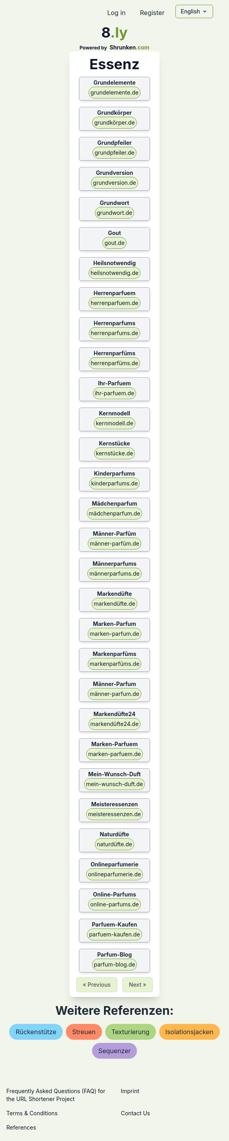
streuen (84, 1032)
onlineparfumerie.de (114, 874)
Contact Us (135, 1113)
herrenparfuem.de (114, 302)
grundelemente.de (114, 92)
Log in (116, 13)
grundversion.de (114, 182)
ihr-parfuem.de (115, 393)
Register (152, 13)
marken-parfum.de (114, 633)
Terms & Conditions (32, 1113)
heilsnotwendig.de (114, 272)
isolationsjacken (189, 1032)
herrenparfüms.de (114, 363)
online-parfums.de (114, 904)
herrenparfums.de (114, 333)
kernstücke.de (114, 453)
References (21, 1127)
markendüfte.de (114, 603)
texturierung (131, 1032)
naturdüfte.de (114, 844)
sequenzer (114, 1051)
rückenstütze (35, 1032)
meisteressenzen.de (114, 814)
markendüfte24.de (114, 723)
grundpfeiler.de (114, 152)
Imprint (130, 1091)
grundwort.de (114, 212)
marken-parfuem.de (114, 754)
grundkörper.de (114, 122)
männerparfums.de (114, 573)
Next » (137, 984)
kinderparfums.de (114, 483)
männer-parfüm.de (114, 543)
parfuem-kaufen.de (114, 934)
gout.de (114, 242)
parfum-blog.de (114, 964)
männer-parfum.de (114, 693)
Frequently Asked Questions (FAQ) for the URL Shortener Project (55, 1095)
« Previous (97, 984)
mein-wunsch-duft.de (114, 784)
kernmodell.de (114, 423)
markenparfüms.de (114, 663)
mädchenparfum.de (114, 513)
